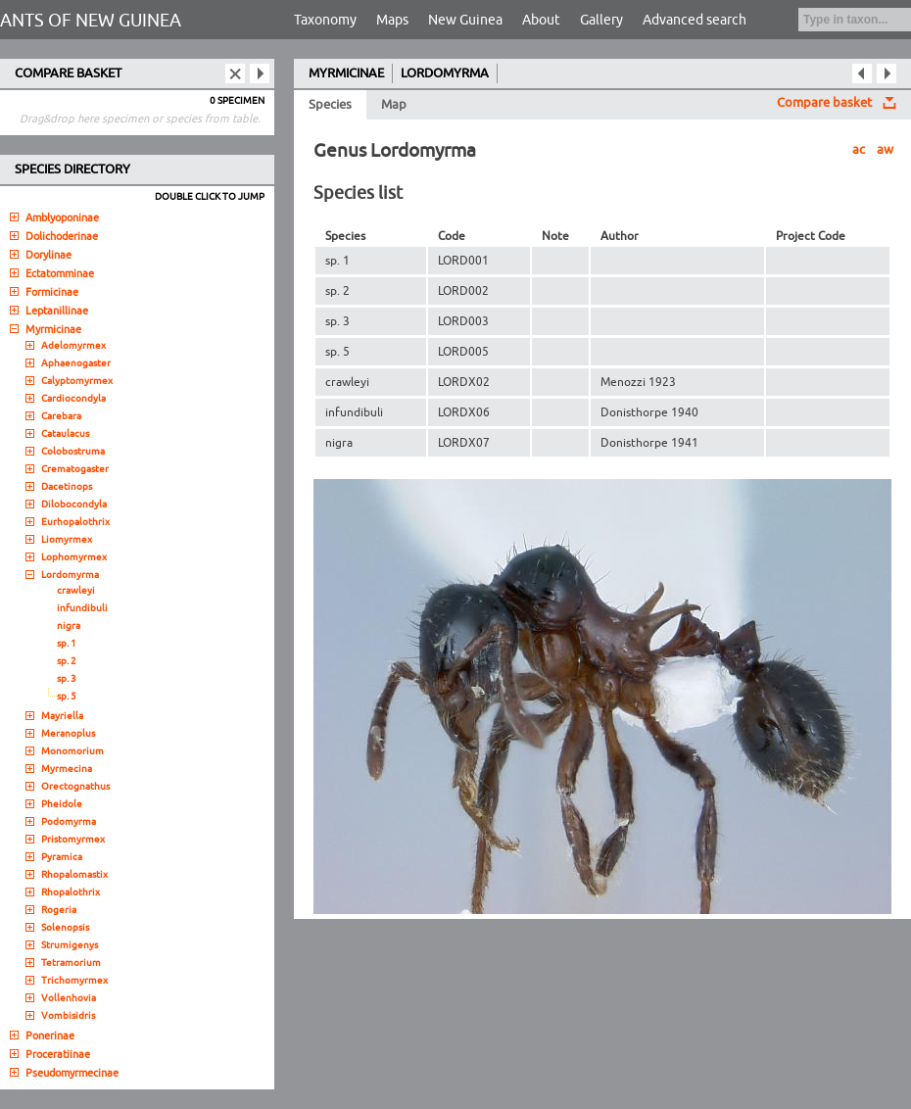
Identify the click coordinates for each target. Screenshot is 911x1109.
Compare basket (824, 103)
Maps (392, 20)
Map (394, 105)
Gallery (601, 20)
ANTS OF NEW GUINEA (90, 20)
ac (858, 150)
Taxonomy (325, 20)
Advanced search (694, 20)
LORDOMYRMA (445, 73)
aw (885, 150)
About (541, 20)
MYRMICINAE (346, 73)
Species (330, 105)
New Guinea (465, 20)
